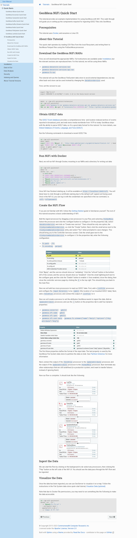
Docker (55, 33)
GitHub (110, 532)
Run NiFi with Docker (13, 52)
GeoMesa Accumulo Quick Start (16, 15)
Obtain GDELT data (13, 49)
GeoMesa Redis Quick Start (14, 27)
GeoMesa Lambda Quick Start (15, 34)
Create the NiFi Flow (13, 55)
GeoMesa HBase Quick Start (15, 11)
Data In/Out (8, 68)
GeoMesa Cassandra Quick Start (16, 18)
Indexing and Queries (11, 77)
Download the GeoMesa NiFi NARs (17, 46)
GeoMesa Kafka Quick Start (14, 21)
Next (112, 517)
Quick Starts (7, 8)
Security (7, 74)
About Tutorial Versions (12, 81)
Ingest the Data (11, 58)
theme (60, 532)
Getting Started (77, 211)
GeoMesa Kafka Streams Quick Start (17, 24)
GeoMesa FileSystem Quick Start (16, 30)
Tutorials (5, 5)
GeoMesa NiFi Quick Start (14, 37)
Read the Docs (79, 532)
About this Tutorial (12, 43)
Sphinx (49, 532)
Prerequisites (11, 40)
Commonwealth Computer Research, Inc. (73, 526)
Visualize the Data (12, 61)
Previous (45, 517)
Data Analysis (9, 71)
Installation (8, 64)
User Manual (7, 2)
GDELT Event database (51, 120)
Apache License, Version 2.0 (65, 528)
